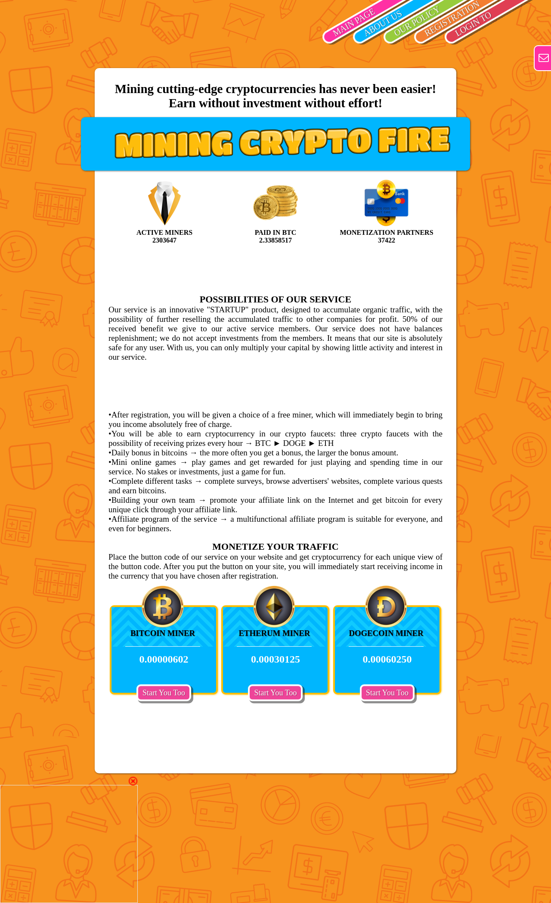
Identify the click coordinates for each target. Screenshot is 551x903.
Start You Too (163, 692)
